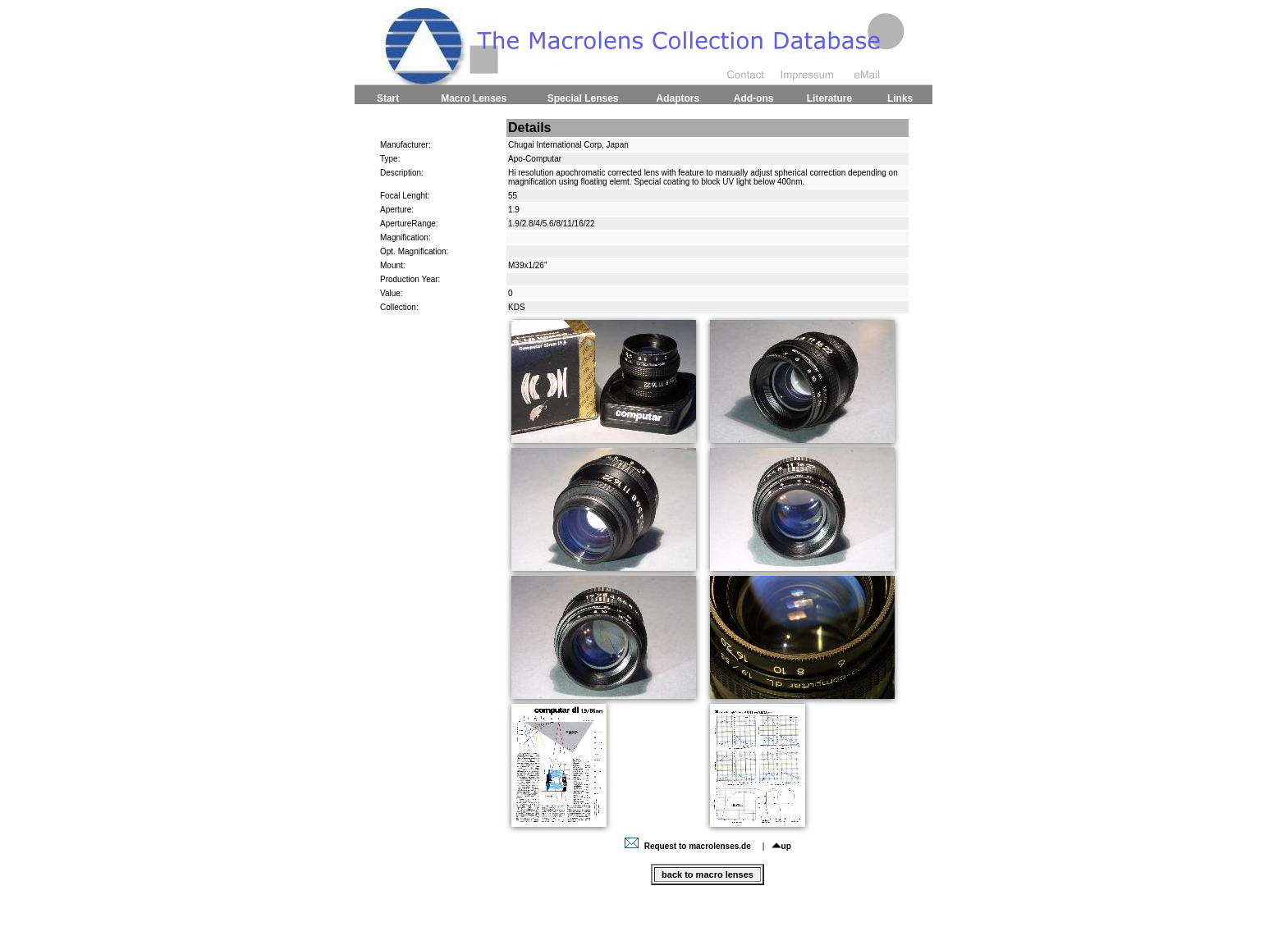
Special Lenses (583, 98)
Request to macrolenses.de (689, 846)
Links (900, 98)
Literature (829, 98)
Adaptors (677, 98)
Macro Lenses (473, 98)
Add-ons (754, 98)
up (781, 846)
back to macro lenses (707, 874)
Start (388, 98)
